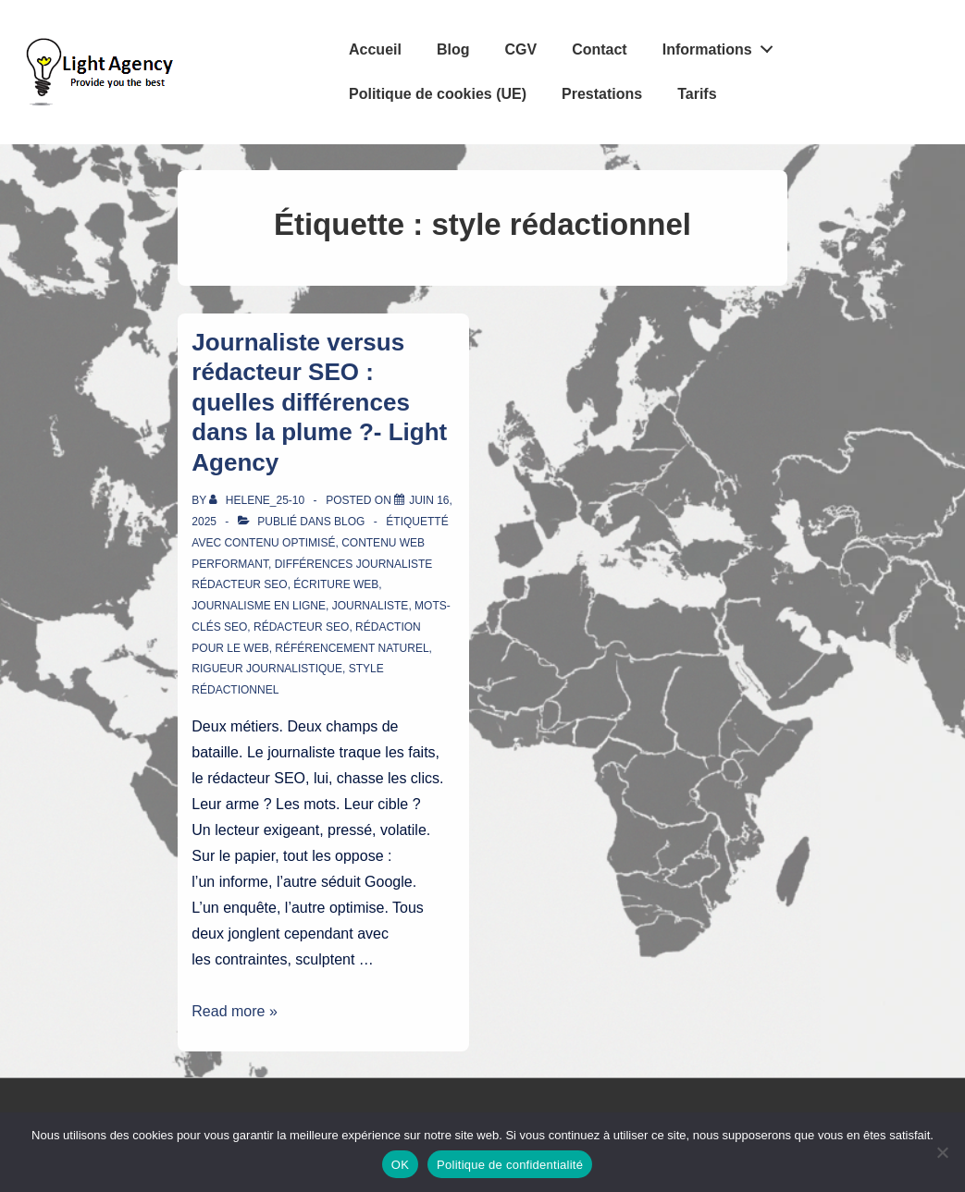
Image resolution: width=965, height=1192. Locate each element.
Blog (453, 49)
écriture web (335, 584)
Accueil (375, 49)
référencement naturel (351, 648)
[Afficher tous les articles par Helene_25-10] (258, 500)
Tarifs (696, 94)
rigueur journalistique (267, 668)
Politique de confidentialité (510, 1165)
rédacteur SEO (301, 627)
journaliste (370, 605)
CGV (520, 49)
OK (400, 1165)
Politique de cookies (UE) (437, 94)
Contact (599, 49)
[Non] (942, 1152)
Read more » (235, 1011)
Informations (723, 45)
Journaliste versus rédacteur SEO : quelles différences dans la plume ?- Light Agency (319, 402)
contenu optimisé (279, 542)
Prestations (602, 94)
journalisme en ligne (259, 605)
